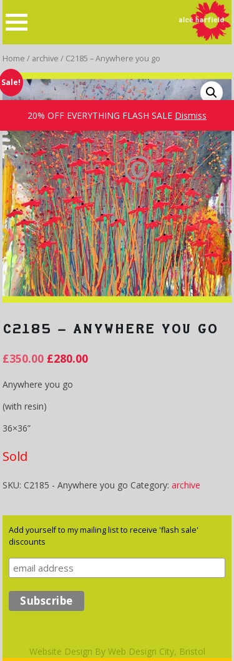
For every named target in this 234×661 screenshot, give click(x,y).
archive (45, 58)
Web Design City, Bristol (156, 651)
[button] (211, 92)
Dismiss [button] (191, 115)
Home (13, 58)
